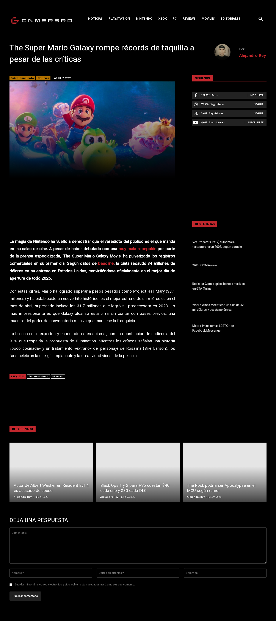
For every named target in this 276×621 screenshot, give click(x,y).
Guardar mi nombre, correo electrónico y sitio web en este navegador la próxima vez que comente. (75, 585)
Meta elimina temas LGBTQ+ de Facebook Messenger (213, 328)
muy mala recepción (137, 249)
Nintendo (57, 376)
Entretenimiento (22, 78)
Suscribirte (255, 122)
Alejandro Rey (252, 55)
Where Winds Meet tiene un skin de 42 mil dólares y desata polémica (218, 307)
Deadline (106, 264)
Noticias (43, 78)
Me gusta (256, 95)
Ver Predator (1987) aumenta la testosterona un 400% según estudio (217, 244)
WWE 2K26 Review (204, 265)
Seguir (258, 104)
